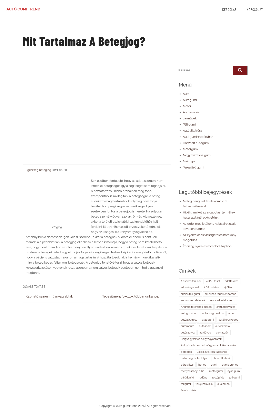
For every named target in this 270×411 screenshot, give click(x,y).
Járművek (190, 118)
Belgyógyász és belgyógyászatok (201, 338)
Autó (186, 94)
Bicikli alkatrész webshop (212, 351)
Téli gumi (189, 124)
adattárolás (231, 281)
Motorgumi (190, 149)
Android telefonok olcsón (196, 306)
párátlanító (187, 377)
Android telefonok (221, 300)
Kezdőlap (229, 9)
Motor (187, 106)
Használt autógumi (196, 143)
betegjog (45, 170)
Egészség (32, 170)
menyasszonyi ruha (192, 371)
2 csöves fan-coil (191, 281)
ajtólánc (228, 287)
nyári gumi (234, 371)
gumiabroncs (230, 364)
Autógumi (190, 100)
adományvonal (190, 287)
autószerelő (223, 326)
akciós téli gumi (190, 293)
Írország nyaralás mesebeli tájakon (207, 246)
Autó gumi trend (23, 9)
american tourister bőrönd (221, 293)
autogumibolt (189, 313)
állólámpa (223, 383)
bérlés (202, 364)
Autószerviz (191, 112)
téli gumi (234, 377)
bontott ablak (222, 358)
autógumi (208, 319)
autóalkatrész (189, 319)
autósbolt (205, 326)
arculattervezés (226, 306)
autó (231, 313)
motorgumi (216, 371)
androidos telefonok (193, 300)
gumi (214, 364)
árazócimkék (188, 390)
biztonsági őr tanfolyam (195, 358)
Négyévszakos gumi (197, 155)
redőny (203, 377)
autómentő (187, 326)
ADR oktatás (211, 287)
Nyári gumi (190, 161)
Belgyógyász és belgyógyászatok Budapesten (209, 345)
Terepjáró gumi (193, 167)
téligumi (186, 383)
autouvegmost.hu (213, 313)
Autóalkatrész (192, 131)
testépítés (218, 377)
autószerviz (188, 332)
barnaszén (222, 332)
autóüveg (205, 332)
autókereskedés (228, 319)
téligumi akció (204, 383)
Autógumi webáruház (198, 137)
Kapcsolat (255, 9)
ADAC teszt (213, 281)
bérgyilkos (187, 364)
